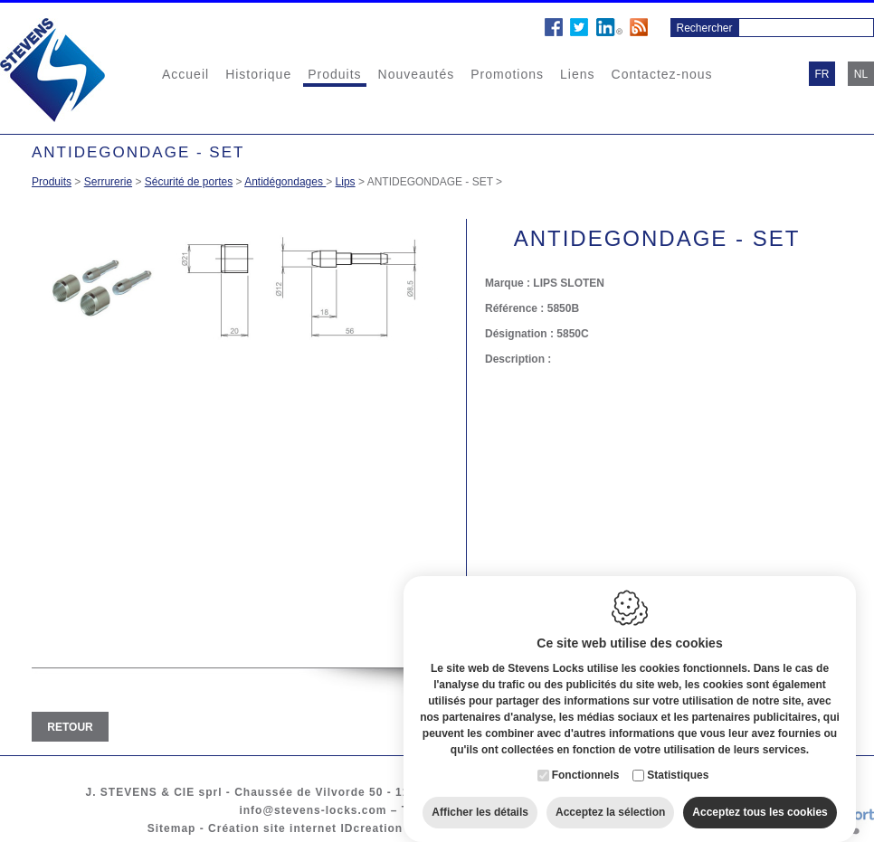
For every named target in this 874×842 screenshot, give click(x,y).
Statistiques (677, 763)
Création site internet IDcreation (305, 828)
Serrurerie (108, 181)
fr (822, 74)
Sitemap (171, 828)
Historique (258, 74)
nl (861, 74)
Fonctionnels (586, 763)
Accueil (185, 74)
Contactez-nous (662, 74)
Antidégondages (285, 181)
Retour (69, 727)
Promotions (507, 74)
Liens (577, 74)
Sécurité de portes (189, 181)
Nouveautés (416, 74)
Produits (334, 74)
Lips (346, 181)
